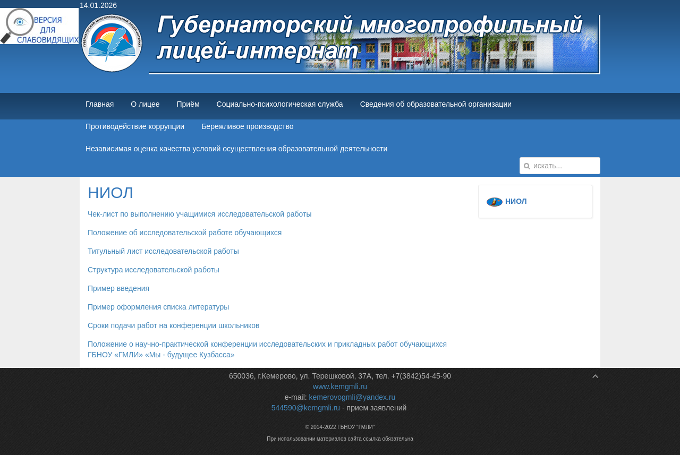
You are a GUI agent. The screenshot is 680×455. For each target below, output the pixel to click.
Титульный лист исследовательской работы (163, 251)
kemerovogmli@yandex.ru (352, 397)
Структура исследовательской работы (153, 269)
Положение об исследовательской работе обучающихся (185, 232)
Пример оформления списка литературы (158, 307)
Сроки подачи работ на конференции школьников (173, 325)
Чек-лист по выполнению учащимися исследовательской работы (200, 214)
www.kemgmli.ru (340, 386)
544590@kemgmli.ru (305, 408)
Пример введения (118, 288)
